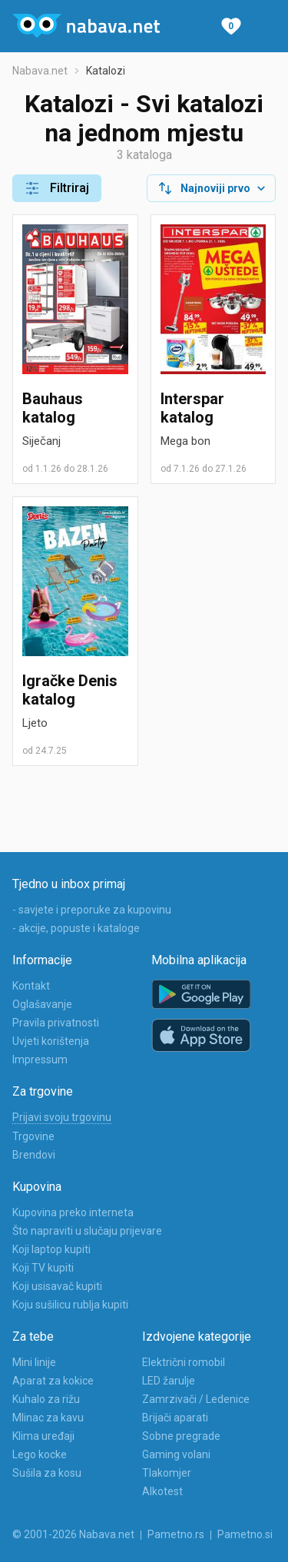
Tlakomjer (166, 1473)
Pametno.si (245, 1534)
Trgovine (33, 1136)
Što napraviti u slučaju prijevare (87, 1231)
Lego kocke (39, 1454)
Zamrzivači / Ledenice (196, 1399)
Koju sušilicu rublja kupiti (70, 1304)
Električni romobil (183, 1362)
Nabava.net (40, 71)
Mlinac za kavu (48, 1417)
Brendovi (33, 1155)
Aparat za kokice (53, 1381)
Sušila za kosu (46, 1473)
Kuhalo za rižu (46, 1399)
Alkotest (162, 1491)
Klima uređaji (43, 1436)
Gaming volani (176, 1454)
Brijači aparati (175, 1417)
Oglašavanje (42, 1004)
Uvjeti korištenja (50, 1041)
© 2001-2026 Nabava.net (73, 1534)
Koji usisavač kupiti (57, 1286)
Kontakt (31, 986)
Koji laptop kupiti (51, 1249)
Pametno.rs (175, 1534)
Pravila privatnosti (55, 1022)
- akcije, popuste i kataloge (76, 928)
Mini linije (34, 1362)
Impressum (40, 1059)
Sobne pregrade (181, 1436)
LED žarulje (168, 1381)
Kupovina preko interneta (73, 1212)
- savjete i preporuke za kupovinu (91, 910)
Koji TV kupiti (43, 1268)
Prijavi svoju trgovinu (61, 1117)
